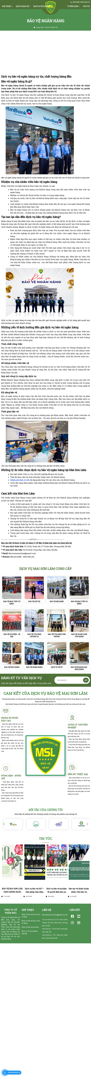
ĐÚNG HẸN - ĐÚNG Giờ (11, 777)
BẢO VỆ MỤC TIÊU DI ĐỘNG (79, 602)
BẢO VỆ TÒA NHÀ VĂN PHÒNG (57, 635)
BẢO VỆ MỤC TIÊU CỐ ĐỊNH (11, 602)
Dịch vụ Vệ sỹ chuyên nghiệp (30, 932)
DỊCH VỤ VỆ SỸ (57, 667)
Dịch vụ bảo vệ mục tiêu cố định (31, 915)
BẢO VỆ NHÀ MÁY (57, 601)
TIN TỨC (45, 839)
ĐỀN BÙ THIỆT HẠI (78, 774)
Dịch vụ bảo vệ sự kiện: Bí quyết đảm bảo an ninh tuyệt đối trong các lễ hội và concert (56, 890)
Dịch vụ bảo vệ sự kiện (30, 927)
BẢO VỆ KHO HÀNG (11, 667)
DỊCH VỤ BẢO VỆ (22, 6)
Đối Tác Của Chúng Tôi (45, 810)
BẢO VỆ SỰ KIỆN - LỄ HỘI (12, 635)
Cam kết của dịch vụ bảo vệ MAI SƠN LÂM (45, 693)
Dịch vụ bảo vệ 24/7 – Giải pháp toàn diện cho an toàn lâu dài (34, 890)
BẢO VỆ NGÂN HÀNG (34, 667)
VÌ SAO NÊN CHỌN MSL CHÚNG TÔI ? (24, 36)
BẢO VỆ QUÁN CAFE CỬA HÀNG (79, 635)
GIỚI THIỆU (6, 6)
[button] (87, 824)
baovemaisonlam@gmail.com (55, 914)
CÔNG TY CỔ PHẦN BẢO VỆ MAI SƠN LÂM (10, 911)
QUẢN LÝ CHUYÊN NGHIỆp (78, 726)
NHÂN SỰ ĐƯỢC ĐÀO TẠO (9, 719)
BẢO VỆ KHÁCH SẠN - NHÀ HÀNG (79, 668)
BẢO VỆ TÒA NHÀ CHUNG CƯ (34, 635)
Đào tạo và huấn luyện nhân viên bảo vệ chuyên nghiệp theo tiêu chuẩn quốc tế (79, 890)
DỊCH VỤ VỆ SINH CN (41, 6)
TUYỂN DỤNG (72, 6)
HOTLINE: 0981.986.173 (81, 2)
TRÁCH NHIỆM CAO (29, 47)
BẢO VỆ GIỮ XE (34, 601)
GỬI (86, 680)
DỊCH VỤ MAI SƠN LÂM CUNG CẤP (45, 569)
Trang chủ (39, 27)
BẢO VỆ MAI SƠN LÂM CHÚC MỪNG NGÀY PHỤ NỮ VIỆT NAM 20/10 (12, 890)
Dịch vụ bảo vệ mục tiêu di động (31, 922)
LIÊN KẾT (74, 909)
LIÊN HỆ (46, 909)
